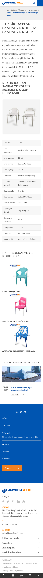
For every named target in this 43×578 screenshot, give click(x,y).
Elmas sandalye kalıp (11, 291)
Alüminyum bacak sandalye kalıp (16, 321)
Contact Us (12, 468)
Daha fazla (17, 395)
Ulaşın (5, 496)
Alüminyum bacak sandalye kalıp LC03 (18, 351)
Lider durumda (10, 538)
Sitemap (5, 570)
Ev (8, 10)
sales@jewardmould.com (12, 533)
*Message (6, 433)
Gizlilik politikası (16, 570)
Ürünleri (14, 10)
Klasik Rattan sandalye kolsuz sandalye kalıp (22, 14)
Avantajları (8, 547)
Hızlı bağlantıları (11, 552)
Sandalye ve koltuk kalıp (28, 10)
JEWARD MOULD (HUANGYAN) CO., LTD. (19, 563)
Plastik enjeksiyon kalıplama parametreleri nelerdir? (22, 388)
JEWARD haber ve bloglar (21, 362)
